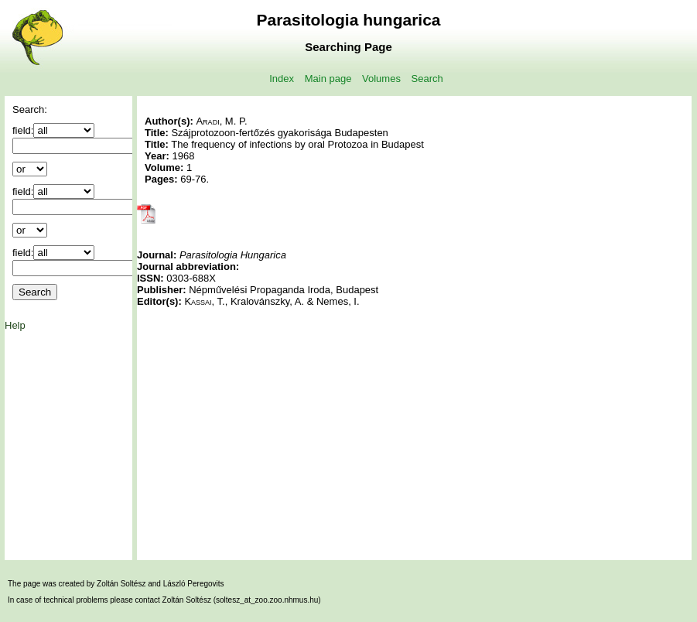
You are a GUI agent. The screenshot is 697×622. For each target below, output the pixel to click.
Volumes (381, 78)
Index (281, 78)
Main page (328, 78)
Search (427, 78)
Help (15, 325)
